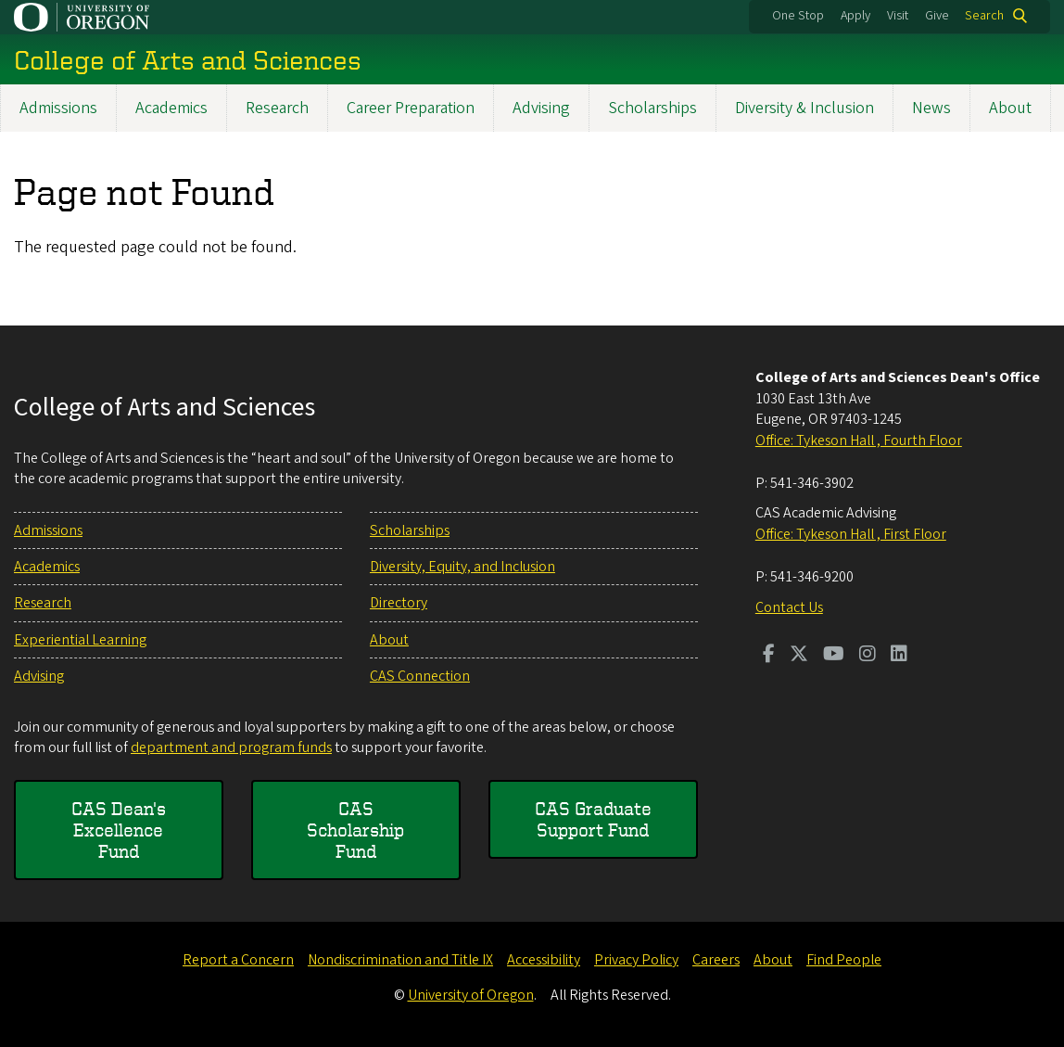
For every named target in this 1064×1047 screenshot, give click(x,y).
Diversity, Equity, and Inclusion (462, 566)
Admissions (58, 108)
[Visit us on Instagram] (867, 655)
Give (937, 15)
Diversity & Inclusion (804, 108)
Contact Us (789, 607)
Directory (398, 603)
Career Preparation (411, 108)
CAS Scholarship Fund (355, 830)
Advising (541, 108)
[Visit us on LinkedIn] (899, 655)
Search (984, 15)
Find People (843, 960)
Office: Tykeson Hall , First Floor (850, 534)
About (1010, 108)
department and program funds (231, 747)
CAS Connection (420, 676)
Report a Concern (238, 960)
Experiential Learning (80, 640)
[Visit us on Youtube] (834, 655)
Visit (897, 15)
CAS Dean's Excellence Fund (118, 830)
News (931, 108)
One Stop (798, 15)
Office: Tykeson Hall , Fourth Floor (858, 440)
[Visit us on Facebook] (768, 655)
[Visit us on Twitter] (799, 655)
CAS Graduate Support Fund (593, 819)
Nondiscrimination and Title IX (400, 960)
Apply (855, 15)
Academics (171, 108)
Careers (716, 960)
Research (277, 108)
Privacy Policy (636, 960)
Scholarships (652, 108)
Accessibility (543, 960)
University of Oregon (471, 995)
